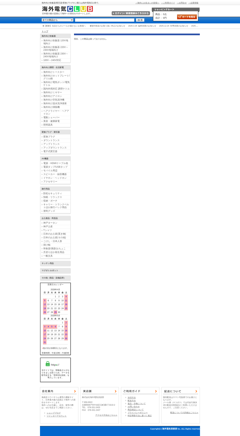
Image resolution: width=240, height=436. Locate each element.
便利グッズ (49, 211)
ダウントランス (51, 140)
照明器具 (48, 124)
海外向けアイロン (52, 96)
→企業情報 (193, 3)
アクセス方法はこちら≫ (106, 415)
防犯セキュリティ (52, 193)
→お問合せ (182, 3)
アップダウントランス (55, 147)
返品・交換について (137, 403)
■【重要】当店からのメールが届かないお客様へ (64, 26)
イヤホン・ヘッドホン (55, 178)
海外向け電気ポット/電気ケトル (56, 83)
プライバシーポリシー (138, 412)
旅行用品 (46, 189)
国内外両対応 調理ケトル (56, 88)
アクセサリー (50, 181)
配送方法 (132, 400)
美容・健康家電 (51, 121)
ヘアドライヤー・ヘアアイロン (56, 112)
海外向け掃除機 (51, 107)
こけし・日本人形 (52, 241)
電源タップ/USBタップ (55, 166)
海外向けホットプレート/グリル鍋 (56, 77)
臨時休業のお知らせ (147, 26)
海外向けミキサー (52, 92)
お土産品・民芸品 (50, 218)
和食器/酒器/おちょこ (54, 248)
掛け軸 (46, 244)
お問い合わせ (134, 406)
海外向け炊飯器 (49, 36)
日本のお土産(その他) (54, 237)
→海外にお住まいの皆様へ (147, 3)
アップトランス (51, 144)
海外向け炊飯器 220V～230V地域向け (55, 48)
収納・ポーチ (50, 200)
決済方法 (132, 397)
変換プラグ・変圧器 (51, 132)
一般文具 (48, 255)
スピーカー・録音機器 (55, 174)
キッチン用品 (48, 263)
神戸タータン (50, 222)
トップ (45, 31)
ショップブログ (54, 413)
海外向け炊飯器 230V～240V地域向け (55, 55)
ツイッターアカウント (57, 416)
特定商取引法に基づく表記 (140, 415)
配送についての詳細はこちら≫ (184, 412)
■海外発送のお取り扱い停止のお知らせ (107, 26)
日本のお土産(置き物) (54, 233)
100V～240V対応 (52, 60)
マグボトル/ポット (50, 270)
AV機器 (45, 158)
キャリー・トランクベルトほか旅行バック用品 (56, 206)
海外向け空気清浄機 (53, 99)
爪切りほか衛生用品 (53, 252)
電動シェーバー (51, 117)
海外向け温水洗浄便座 (55, 103)
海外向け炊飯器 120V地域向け (55, 42)
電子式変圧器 (50, 151)
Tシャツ (47, 230)
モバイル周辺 (50, 170)
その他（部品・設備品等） (54, 278)
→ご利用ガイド (168, 3)
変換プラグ (49, 136)
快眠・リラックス (52, 197)
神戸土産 (48, 226)
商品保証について (136, 409)
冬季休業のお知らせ (179, 26)
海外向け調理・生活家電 (53, 67)
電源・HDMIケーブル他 (55, 163)
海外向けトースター (53, 72)
